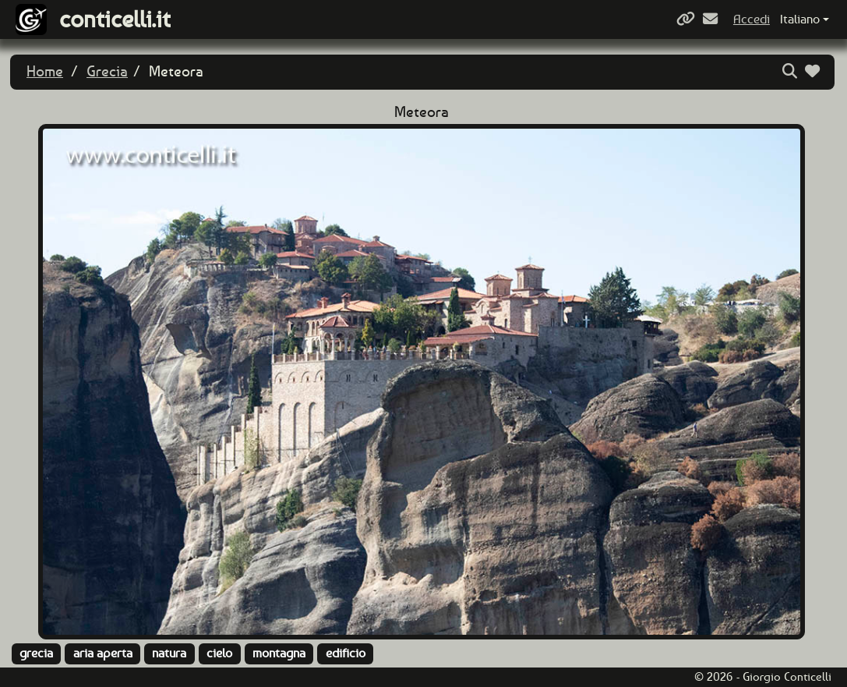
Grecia (107, 71)
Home (44, 71)
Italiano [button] (800, 19)
